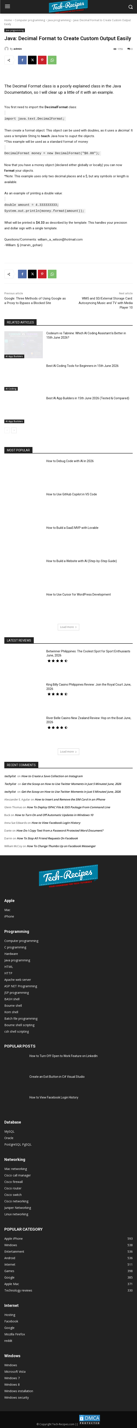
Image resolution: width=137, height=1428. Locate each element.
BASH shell (11, 997)
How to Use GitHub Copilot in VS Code (71, 492)
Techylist (10, 782)
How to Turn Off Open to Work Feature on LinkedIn (63, 1054)
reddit (8, 1339)
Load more (68, 625)
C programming (15, 946)
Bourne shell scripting (19, 1023)
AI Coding (11, 387)
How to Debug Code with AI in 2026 (70, 459)
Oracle (8, 1136)
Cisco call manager (17, 1174)
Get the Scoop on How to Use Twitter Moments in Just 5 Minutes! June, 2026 (71, 782)
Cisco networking (16, 1200)
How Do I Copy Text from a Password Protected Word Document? (59, 829)
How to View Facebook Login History (55, 821)
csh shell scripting (16, 1030)
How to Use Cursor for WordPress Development (78, 593)
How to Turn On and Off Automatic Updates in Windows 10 (54, 813)
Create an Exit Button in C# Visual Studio (57, 1075)
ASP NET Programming (20, 985)
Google (9, 1326)
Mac (7, 908)
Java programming (59, 20)
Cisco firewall (13, 1180)
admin (17, 48)
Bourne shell (13, 1004)
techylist (10, 775)
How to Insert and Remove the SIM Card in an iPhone (70, 798)
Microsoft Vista (15, 1370)
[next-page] (14, 429)
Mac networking (15, 1167)
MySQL (9, 1130)
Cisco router (12, 1187)
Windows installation (18, 1389)
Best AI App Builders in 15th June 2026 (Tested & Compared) (87, 396)
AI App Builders (14, 354)
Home (8, 20)
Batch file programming (20, 1017)
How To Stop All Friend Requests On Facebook (47, 837)
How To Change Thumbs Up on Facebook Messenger (61, 844)
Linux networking (16, 1213)
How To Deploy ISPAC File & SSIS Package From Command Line (68, 806)
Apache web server (17, 978)
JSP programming (16, 991)
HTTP (8, 972)
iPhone (9, 915)
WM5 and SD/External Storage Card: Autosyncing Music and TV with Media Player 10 (106, 301)
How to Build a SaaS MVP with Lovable (72, 526)
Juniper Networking (17, 1206)
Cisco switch (13, 1193)
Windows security (16, 1396)
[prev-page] (7, 429)
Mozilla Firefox (14, 1333)
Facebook (11, 1320)
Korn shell (11, 1010)
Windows (10, 1363)
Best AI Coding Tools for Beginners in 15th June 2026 (82, 364)
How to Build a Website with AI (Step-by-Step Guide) (81, 559)
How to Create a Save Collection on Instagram (51, 775)
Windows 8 (12, 1383)
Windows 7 (12, 1376)
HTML (8, 965)
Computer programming (30, 20)
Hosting (9, 1313)
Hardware (11, 952)
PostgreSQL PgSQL (18, 1143)
